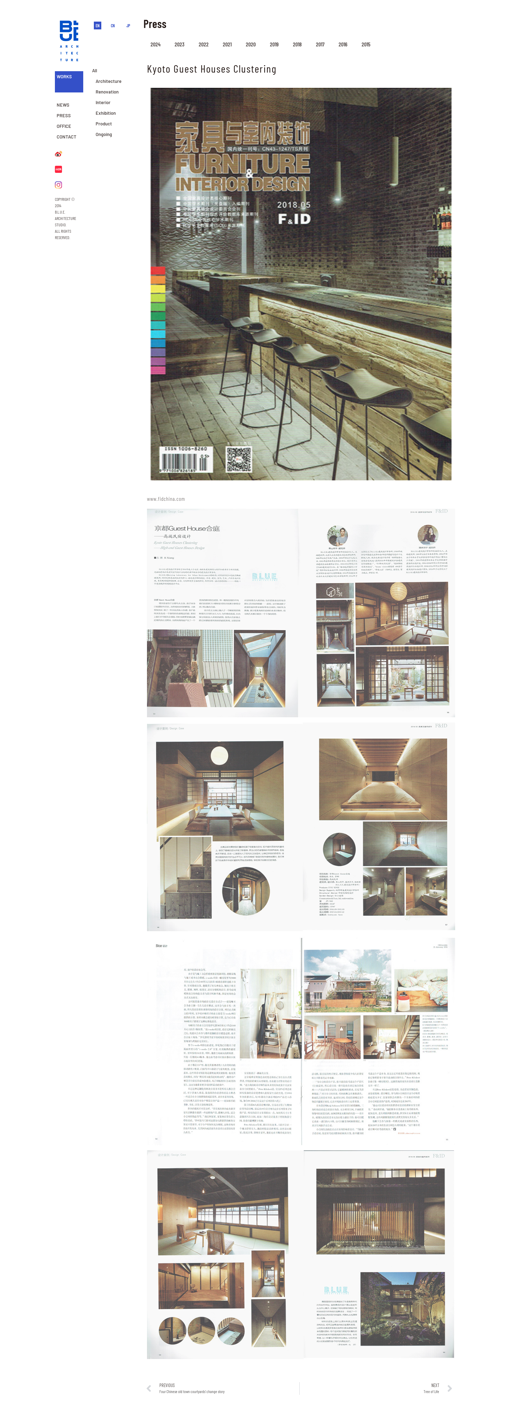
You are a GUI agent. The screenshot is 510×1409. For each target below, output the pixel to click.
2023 (180, 44)
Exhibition (106, 113)
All (94, 70)
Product (104, 123)
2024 (155, 44)
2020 (251, 44)
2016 (343, 44)
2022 (204, 44)
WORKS (64, 76)
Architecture (108, 81)
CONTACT (66, 137)
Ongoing (104, 134)
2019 (274, 44)
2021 (227, 44)
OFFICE (64, 126)
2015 (366, 44)
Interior (103, 102)
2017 (320, 44)
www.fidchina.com (166, 499)
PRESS (64, 115)
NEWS (63, 105)
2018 (297, 44)
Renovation (107, 92)
